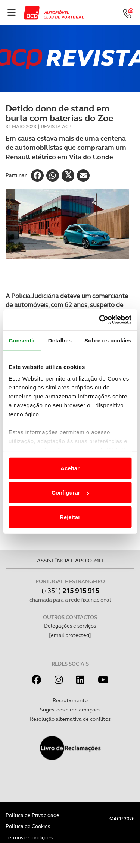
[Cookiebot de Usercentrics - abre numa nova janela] (99, 320)
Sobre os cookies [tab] (107, 340)
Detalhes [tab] (60, 340)
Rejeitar (70, 517)
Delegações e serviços (70, 625)
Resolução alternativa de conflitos (70, 719)
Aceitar (70, 468)
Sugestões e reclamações (70, 709)
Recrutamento (70, 700)
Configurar (70, 492)
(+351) (70, 590)
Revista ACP (56, 126)
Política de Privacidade (32, 815)
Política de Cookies (28, 826)
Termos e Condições (29, 837)
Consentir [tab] (22, 340)
